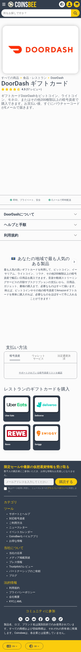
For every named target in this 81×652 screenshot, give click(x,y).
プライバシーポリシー (57, 488)
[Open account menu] (69, 4)
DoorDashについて (19, 214)
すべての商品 (10, 77)
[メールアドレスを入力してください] (29, 481)
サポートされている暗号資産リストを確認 (40, 372)
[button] (3, 4)
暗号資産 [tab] (15, 355)
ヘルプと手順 (15, 225)
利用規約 (11, 235)
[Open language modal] (62, 4)
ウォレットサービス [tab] (38, 357)
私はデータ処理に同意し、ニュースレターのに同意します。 (42, 489)
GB (34, 646)
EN (12, 646)
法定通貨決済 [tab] (64, 357)
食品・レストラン (35, 77)
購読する (66, 482)
